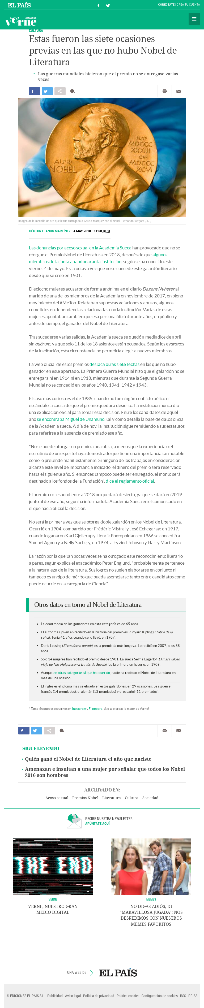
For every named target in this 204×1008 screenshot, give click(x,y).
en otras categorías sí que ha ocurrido (81, 673)
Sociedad (150, 798)
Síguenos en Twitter (107, 5)
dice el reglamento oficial (130, 480)
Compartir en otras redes (60, 91)
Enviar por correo (179, 91)
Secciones (194, 19)
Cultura (131, 798)
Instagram (79, 708)
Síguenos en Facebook (98, 5)
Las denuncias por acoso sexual (58, 247)
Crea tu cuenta (188, 4)
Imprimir (165, 91)
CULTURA (36, 30)
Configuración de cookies (160, 995)
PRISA (193, 995)
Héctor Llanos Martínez (50, 231)
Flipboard (96, 708)
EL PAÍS (118, 972)
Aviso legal (73, 995)
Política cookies (128, 995)
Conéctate (166, 4)
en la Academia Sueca (110, 247)
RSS (183, 995)
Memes (151, 899)
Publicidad (55, 995)
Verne (21, 21)
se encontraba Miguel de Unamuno (70, 419)
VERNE (53, 899)
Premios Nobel (85, 798)
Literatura (111, 798)
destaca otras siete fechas (114, 364)
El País (20, 4)
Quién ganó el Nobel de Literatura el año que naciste (88, 759)
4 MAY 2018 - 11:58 (92, 231)
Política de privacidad (98, 995)
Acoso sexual (56, 798)
